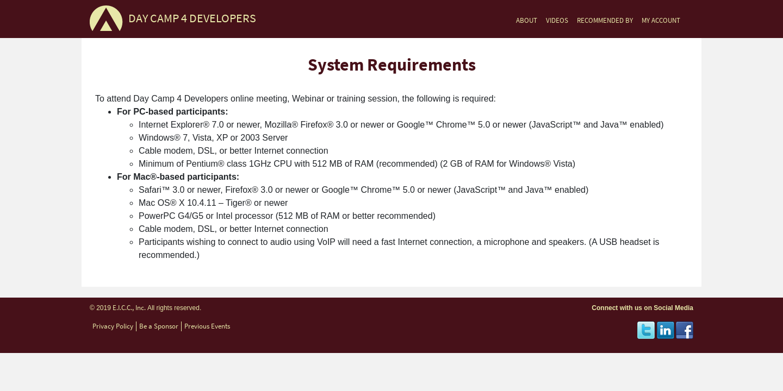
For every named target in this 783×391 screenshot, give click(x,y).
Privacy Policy (112, 326)
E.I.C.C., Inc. (129, 307)
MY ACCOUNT (661, 20)
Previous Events (207, 326)
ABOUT (526, 20)
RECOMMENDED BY (605, 20)
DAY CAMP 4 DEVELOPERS (192, 18)
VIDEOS (557, 20)
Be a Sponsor (158, 326)
